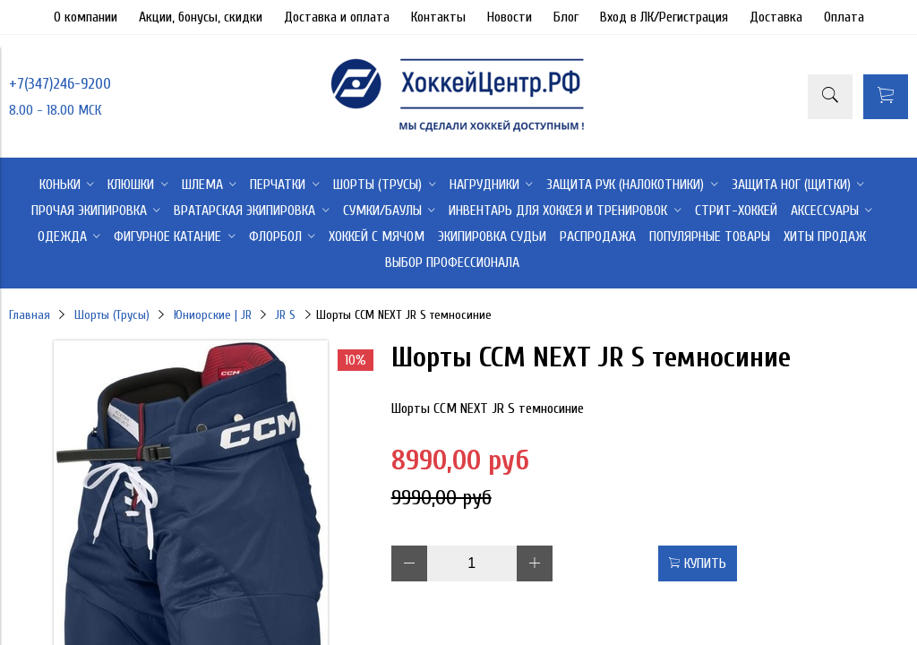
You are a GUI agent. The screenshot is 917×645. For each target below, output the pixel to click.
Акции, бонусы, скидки (200, 17)
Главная (29, 314)
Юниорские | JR (213, 314)
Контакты (438, 17)
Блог (565, 17)
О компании (85, 17)
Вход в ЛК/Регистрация (664, 17)
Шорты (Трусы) (112, 314)
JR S (285, 314)
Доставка (776, 17)
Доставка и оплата (337, 17)
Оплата (844, 17)
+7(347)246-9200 (60, 83)
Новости (509, 17)
